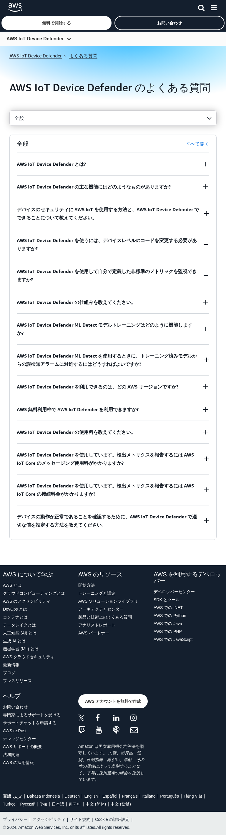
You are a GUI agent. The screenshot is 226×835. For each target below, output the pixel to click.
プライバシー (15, 819)
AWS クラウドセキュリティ (28, 656)
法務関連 (11, 754)
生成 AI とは (14, 641)
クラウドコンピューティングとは (34, 593)
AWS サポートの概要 (22, 746)
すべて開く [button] (197, 144)
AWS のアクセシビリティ (26, 601)
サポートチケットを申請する (29, 722)
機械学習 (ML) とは (21, 648)
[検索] (201, 7)
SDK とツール (167, 599)
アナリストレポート (96, 625)
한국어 (75, 804)
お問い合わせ (15, 707)
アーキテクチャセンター (101, 609)
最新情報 (11, 664)
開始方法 (86, 585)
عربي (17, 796)
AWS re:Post (14, 730)
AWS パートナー (93, 633)
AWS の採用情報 (18, 762)
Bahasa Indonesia (43, 796)
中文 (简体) (96, 804)
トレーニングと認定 (96, 593)
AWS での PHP (168, 631)
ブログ (9, 672)
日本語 (58, 804)
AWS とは (12, 585)
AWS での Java (168, 623)
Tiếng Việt (193, 796)
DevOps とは (15, 609)
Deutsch (71, 796)
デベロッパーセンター (174, 591)
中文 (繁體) (121, 804)
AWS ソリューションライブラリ (108, 601)
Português (169, 796)
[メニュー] (213, 7)
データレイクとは (19, 625)
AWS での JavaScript (173, 639)
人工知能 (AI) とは (19, 633)
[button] (56, 23)
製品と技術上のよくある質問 (105, 617)
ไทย (43, 804)
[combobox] (113, 118)
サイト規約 (80, 819)
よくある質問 (83, 56)
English (91, 796)
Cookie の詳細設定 (112, 819)
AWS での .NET (168, 607)
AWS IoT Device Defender (35, 38)
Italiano (149, 796)
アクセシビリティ (48, 819)
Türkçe (9, 804)
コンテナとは (15, 617)
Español (109, 796)
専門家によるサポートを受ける (32, 714)
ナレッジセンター (19, 738)
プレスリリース (17, 680)
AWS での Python (170, 615)
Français (130, 796)
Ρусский (27, 804)
